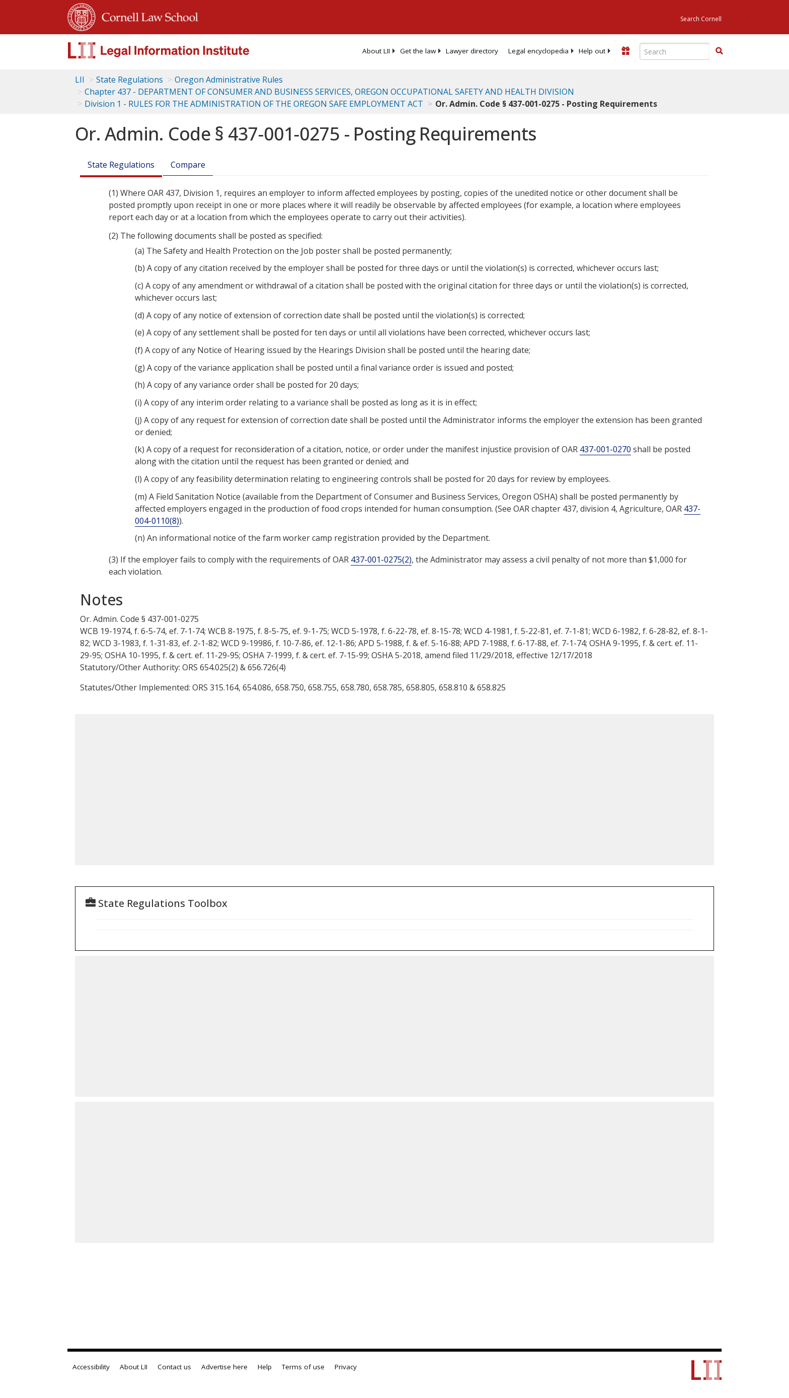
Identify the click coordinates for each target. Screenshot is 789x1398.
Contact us (174, 1366)
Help (265, 1366)
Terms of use (303, 1366)
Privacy (346, 1366)
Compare (188, 164)
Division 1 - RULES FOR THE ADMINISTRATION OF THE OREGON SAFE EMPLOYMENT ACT (254, 103)
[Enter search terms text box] (675, 51)
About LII (376, 50)
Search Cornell (701, 19)
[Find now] (719, 51)
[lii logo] (180, 50)
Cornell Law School (147, 15)
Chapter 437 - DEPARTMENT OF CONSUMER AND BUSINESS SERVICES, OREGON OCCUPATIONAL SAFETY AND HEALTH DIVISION (329, 91)
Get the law (418, 50)
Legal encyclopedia (538, 50)
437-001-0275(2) (381, 559)
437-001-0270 (605, 449)
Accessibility (91, 1366)
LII (80, 79)
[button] (719, 50)
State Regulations (129, 79)
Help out (592, 50)
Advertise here (224, 1366)
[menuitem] (376, 51)
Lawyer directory (472, 50)
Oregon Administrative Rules (229, 79)
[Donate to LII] (625, 51)
